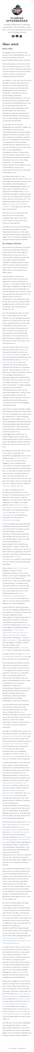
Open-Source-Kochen (23, 999)
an (15, 756)
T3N (20, 630)
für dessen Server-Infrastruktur (13, 743)
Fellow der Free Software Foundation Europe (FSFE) (16, 1003)
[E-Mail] (13, 37)
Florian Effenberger (17, 19)
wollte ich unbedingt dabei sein (13, 486)
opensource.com (17, 632)
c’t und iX (15, 630)
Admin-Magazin (21, 635)
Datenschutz (22, 1048)
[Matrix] (17, 37)
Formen (11, 756)
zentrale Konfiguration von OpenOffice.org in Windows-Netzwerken (14, 596)
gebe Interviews (8, 915)
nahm (26, 754)
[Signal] (20, 37)
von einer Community (21, 458)
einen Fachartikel (22, 972)
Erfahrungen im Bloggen (14, 640)
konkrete (5, 756)
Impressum (14, 1048)
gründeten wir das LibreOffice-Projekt (15, 736)
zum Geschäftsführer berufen (19, 832)
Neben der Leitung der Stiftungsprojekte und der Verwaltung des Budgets (17, 839)
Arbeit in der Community (20, 568)
